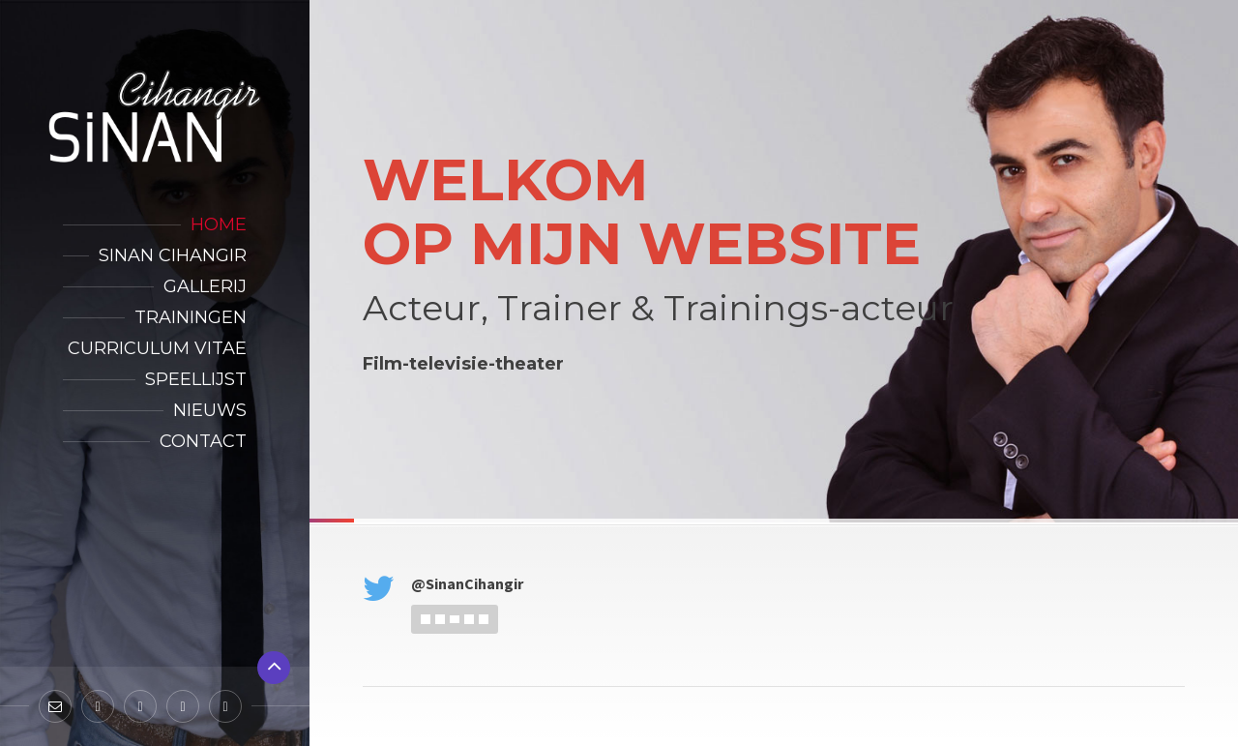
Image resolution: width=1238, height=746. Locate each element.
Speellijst (196, 379)
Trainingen (190, 317)
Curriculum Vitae (157, 348)
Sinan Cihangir (173, 255)
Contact (203, 441)
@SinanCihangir (467, 583)
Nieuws (210, 410)
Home (219, 224)
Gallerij (205, 286)
